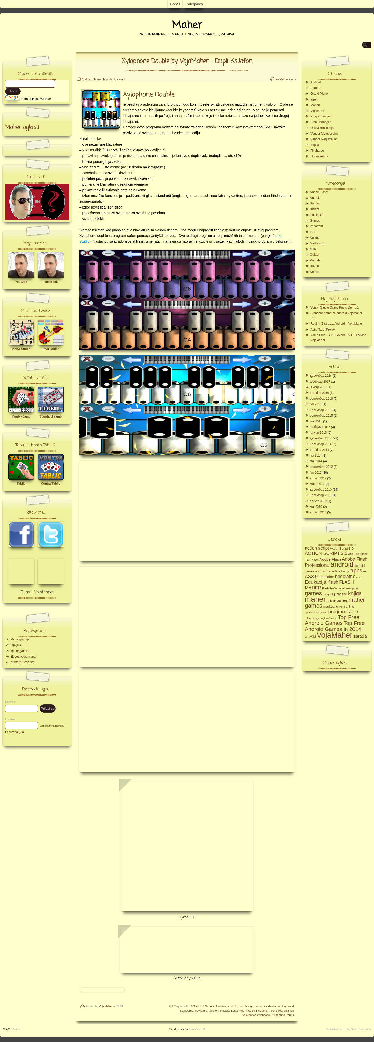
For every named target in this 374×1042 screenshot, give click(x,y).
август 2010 (318, 501)
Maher (187, 25)
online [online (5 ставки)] (350, 606)
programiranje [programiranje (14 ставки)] (343, 611)
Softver (315, 272)
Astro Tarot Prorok (322, 329)
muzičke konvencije (232, 1010)
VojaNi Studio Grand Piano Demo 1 (334, 307)
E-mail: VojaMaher (37, 592)
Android (86, 79)
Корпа (314, 145)
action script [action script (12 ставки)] (317, 548)
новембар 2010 (320, 495)
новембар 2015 (320, 410)
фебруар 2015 (320, 427)
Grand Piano (319, 93)
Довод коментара (23, 656)
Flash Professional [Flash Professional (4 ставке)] (333, 588)
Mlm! (313, 249)
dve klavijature (271, 1006)
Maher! (315, 105)
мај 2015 (316, 421)
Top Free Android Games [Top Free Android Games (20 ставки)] (332, 620)
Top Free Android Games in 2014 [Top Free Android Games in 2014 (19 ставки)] (335, 626)
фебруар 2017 (320, 381)
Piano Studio (21, 349)
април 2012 (318, 478)
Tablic (21, 483)
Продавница (319, 156)
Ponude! (315, 260)
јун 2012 (315, 472)
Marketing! (317, 243)
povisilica (277, 1010)
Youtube (21, 282)
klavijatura (201, 1010)
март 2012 (317, 484)
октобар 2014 (319, 450)
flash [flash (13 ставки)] (333, 582)
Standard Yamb (50, 416)
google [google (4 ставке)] (327, 594)
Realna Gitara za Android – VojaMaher (336, 323)
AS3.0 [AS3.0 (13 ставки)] (311, 576)
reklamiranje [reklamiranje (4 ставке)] (312, 618)
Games (97, 79)
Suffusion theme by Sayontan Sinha (348, 1029)
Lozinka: (9, 719)
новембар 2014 (320, 444)
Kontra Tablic (50, 483)
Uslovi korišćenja (322, 128)
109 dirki (196, 1006)
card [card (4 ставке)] (359, 577)
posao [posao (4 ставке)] (323, 612)
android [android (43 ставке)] (342, 564)
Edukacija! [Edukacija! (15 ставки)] (316, 582)
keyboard (288, 1006)
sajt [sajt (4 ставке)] (322, 618)
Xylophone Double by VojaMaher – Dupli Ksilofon (187, 61)
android (232, 1006)
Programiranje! (320, 116)
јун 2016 (315, 404)
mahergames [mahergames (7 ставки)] (337, 600)
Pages (175, 4)
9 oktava (221, 1006)
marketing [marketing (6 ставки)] (330, 606)
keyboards (186, 1010)
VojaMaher (105, 1006)
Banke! (314, 203)
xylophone (263, 1014)
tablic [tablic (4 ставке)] (334, 618)
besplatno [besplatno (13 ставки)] (345, 576)
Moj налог (317, 111)
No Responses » (285, 79)
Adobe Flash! (319, 192)
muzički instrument (257, 1010)
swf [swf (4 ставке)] (328, 618)
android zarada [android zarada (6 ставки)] (326, 571)
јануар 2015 (318, 432)
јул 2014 (315, 455)
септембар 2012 (321, 467)
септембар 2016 (321, 398)
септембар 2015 (321, 416)
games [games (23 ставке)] (313, 593)
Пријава (16, 645)
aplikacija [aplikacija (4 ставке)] (344, 571)
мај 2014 (316, 461)
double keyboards (250, 1006)
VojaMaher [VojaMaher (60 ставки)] (334, 635)
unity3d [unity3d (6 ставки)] (310, 636)
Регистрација (20, 639)
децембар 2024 (321, 376)
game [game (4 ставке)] (354, 588)
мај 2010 (316, 507)
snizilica (289, 1010)
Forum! (315, 88)
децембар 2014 (321, 438)
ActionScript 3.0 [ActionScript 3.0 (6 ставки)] (342, 548)
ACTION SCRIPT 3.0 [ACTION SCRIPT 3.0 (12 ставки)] (326, 553)
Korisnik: (9, 701)
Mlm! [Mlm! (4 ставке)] (342, 606)
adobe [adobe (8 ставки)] (353, 553)
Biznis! (314, 209)
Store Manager (320, 122)
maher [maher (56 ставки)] (315, 599)
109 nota (208, 1006)
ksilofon (214, 1010)
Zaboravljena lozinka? (52, 725)
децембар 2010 (321, 489)
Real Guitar (50, 349)
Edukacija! (317, 215)
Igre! (313, 99)
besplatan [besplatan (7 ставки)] (326, 577)
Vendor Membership (324, 133)
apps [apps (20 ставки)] (356, 571)
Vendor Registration (323, 139)
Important (109, 79)
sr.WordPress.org (22, 662)
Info (312, 232)
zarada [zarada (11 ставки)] (360, 636)
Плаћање (317, 150)
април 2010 (318, 512)
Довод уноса (20, 651)
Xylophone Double (283, 1014)
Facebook (50, 282)
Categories (194, 4)
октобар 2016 (319, 393)
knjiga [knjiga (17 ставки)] (355, 593)
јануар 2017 (318, 387)
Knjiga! (314, 237)
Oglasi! (314, 254)
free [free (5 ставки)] (348, 588)
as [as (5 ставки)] (365, 571)
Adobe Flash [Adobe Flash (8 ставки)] (330, 559)
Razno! (121, 79)
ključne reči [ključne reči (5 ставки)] (339, 594)
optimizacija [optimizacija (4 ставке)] (312, 612)
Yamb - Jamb (21, 416)
